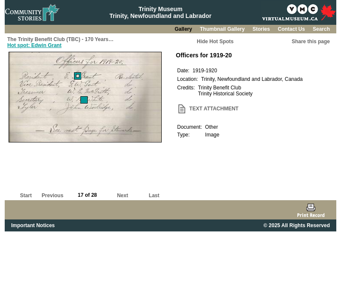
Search (321, 29)
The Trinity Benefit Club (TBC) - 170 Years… (60, 39)
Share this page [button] (311, 41)
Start (26, 195)
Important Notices (33, 225)
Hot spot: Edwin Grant (34, 45)
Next (122, 195)
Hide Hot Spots (215, 41)
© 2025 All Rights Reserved (297, 225)
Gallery (184, 29)
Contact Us (292, 29)
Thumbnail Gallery (223, 29)
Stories (261, 29)
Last (154, 195)
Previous (52, 195)
